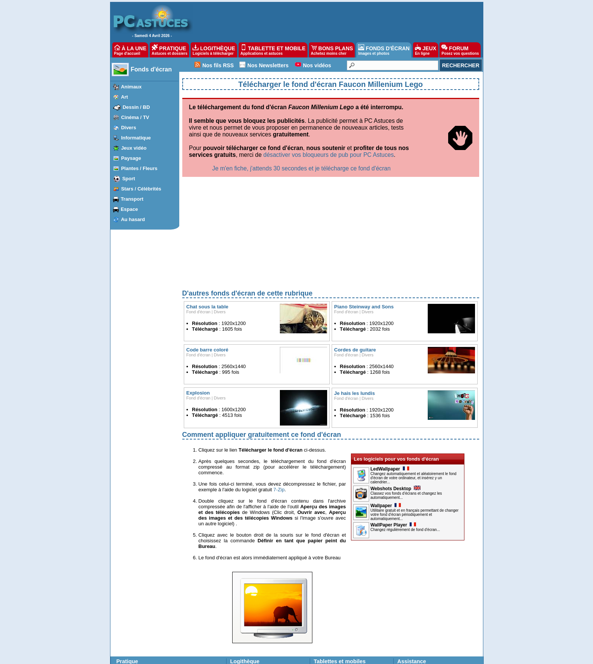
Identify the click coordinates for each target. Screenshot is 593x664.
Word (185, 590)
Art (124, 97)
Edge (156, 604)
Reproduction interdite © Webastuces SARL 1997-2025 (379, 656)
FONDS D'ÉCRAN (384, 50)
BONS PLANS (332, 50)
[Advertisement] (330, 156)
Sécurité (188, 631)
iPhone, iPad (163, 597)
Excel (185, 597)
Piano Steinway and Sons (364, 228)
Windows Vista (132, 617)
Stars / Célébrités (141, 189)
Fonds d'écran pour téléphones (345, 609)
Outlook (158, 631)
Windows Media (196, 644)
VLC (122, 638)
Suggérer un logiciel (250, 603)
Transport (132, 199)
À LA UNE (130, 50)
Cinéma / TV (135, 117)
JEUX (425, 50)
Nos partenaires (283, 656)
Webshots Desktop (396, 409)
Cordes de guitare (355, 271)
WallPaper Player (393, 446)
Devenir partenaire (244, 656)
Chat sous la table (207, 228)
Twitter (157, 638)
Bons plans (325, 625)
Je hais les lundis (354, 314)
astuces (359, 590)
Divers (128, 127)
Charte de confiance (179, 656)
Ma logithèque (244, 609)
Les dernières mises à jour (257, 590)
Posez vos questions (418, 596)
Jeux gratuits (243, 638)
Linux (123, 631)
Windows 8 (129, 604)
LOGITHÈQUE (213, 50)
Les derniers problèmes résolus (429, 590)
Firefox (158, 617)
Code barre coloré (207, 271)
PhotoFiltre (129, 644)
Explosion (198, 314)
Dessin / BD (136, 107)
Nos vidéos (317, 65)
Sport (128, 178)
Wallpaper (386, 426)
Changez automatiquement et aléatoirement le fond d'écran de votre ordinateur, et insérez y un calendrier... (413, 399)
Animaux (131, 87)
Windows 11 (130, 590)
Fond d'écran (198, 233)
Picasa (186, 638)
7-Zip (279, 410)
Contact (311, 656)
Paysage (131, 158)
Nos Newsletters (268, 65)
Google (187, 617)
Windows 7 (129, 610)
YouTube (188, 624)
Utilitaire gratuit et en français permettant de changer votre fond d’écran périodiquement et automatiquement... (415, 435)
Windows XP (130, 624)
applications (337, 590)
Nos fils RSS (218, 65)
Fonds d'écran (151, 69)
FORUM (460, 50)
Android (158, 590)
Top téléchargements (251, 596)
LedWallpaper (390, 390)
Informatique (136, 138)
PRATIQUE (170, 50)
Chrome (159, 610)
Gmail (156, 624)
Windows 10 (130, 597)
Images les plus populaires (257, 632)
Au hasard (133, 219)
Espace (129, 209)
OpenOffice (191, 604)
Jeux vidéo (133, 148)
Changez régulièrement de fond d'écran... (405, 451)
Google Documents (199, 610)
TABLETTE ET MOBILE (273, 50)
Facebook (161, 644)
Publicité (212, 656)
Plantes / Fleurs (139, 168)
